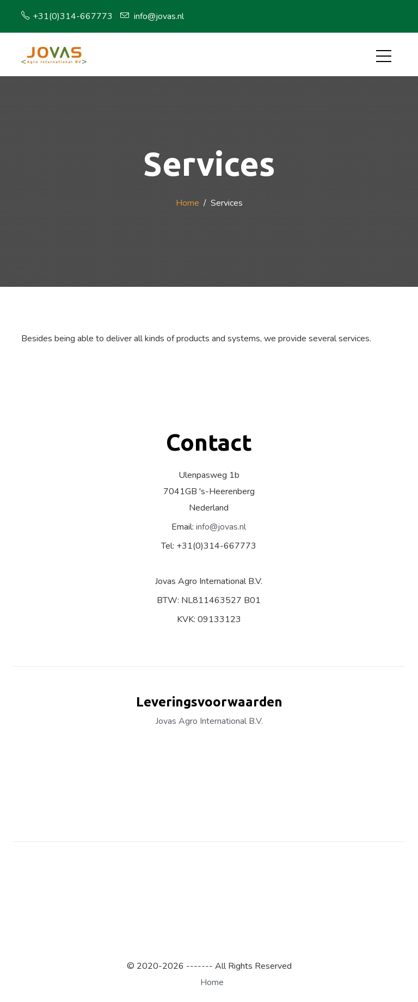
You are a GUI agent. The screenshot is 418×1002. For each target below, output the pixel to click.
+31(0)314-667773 (67, 16)
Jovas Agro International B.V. (209, 721)
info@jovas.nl (152, 16)
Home (187, 203)
